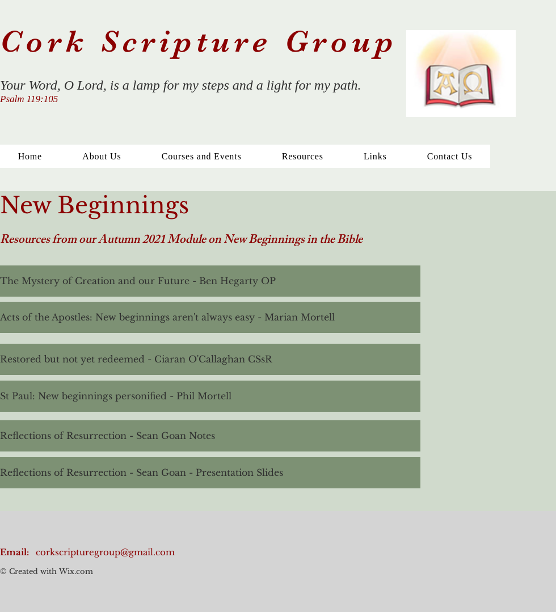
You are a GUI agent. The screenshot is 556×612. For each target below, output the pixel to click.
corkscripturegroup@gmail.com (105, 552)
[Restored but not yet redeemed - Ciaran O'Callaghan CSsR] (210, 359)
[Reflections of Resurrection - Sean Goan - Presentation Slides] (210, 472)
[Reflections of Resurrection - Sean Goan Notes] (210, 435)
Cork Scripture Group (205, 41)
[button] (302, 156)
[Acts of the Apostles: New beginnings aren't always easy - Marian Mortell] (210, 317)
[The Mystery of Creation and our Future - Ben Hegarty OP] (210, 281)
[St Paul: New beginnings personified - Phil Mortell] (210, 396)
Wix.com (75, 571)
